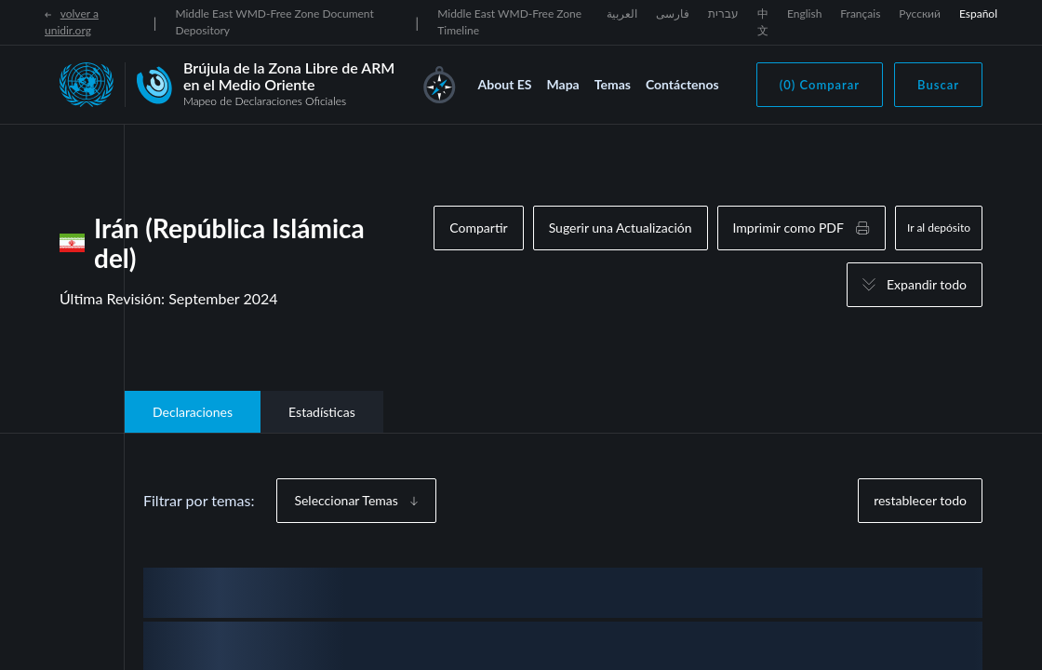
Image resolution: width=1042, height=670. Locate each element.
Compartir (478, 227)
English (804, 13)
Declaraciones (193, 412)
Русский (920, 13)
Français (860, 13)
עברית (723, 13)
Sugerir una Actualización (620, 227)
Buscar (938, 84)
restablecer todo (920, 500)
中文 (762, 22)
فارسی (672, 13)
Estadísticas (321, 412)
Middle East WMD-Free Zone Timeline (509, 22)
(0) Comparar (820, 84)
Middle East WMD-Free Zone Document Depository (274, 22)
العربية (622, 13)
